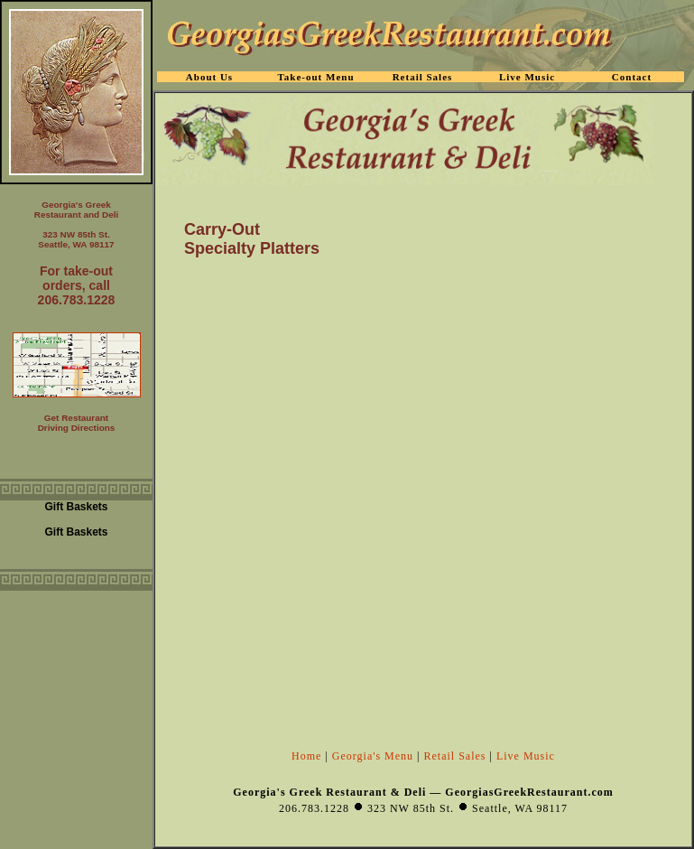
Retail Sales (455, 756)
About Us (209, 76)
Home (306, 756)
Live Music (525, 756)
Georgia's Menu (372, 756)
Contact (632, 76)
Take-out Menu (315, 76)
